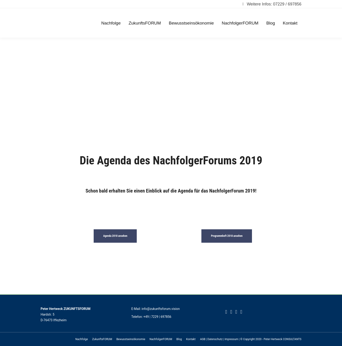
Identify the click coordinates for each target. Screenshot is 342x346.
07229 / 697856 (287, 4)
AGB (202, 339)
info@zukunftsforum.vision (161, 309)
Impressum (231, 339)
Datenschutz (214, 339)
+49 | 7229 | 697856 (157, 317)
